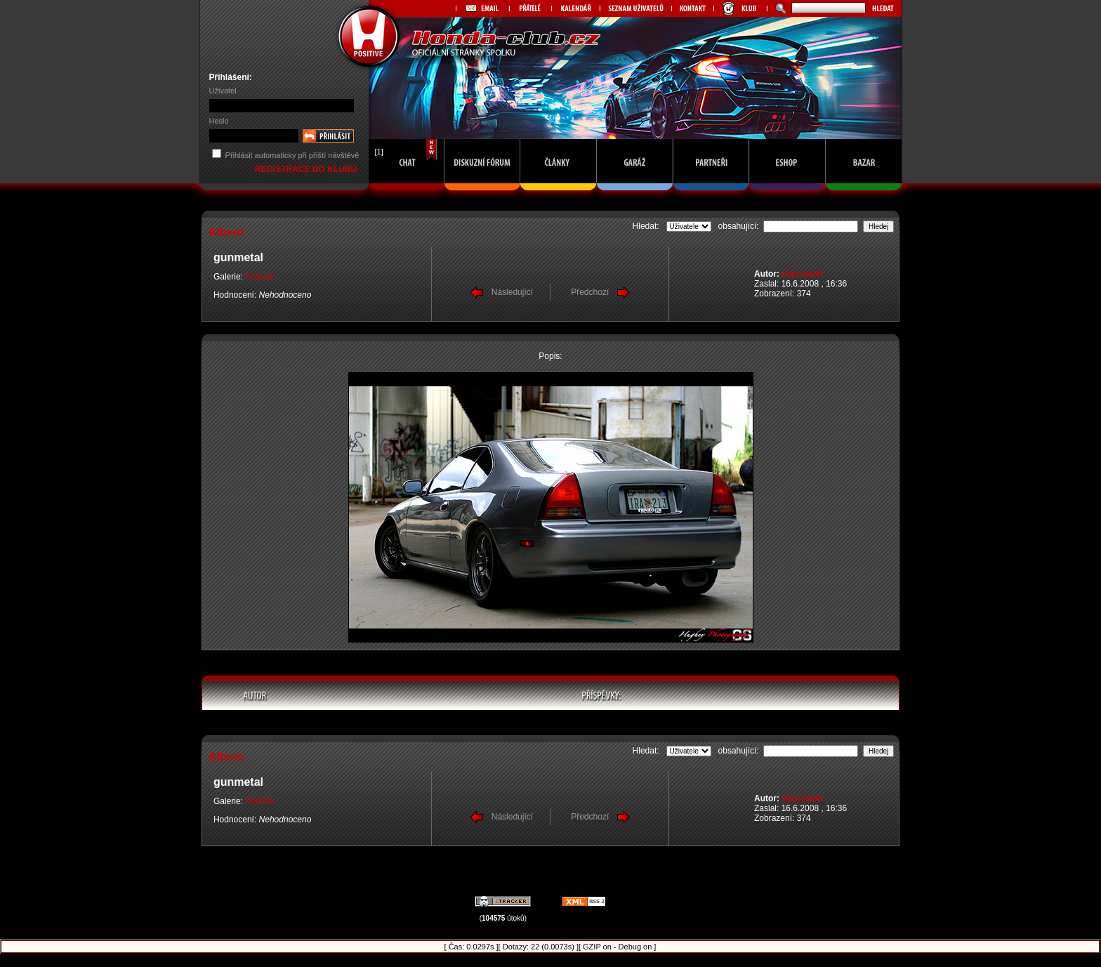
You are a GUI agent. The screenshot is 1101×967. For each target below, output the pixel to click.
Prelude (259, 277)
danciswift (802, 274)
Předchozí (590, 292)
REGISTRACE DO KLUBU (307, 169)
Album (226, 232)
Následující (512, 292)
